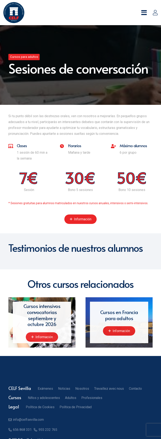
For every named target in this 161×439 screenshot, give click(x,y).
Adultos (70, 398)
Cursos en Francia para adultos (119, 315)
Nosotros (82, 389)
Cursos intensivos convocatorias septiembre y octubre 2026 (42, 315)
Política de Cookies (40, 407)
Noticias (64, 389)
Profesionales (91, 398)
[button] (144, 12)
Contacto (135, 389)
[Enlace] (155, 12)
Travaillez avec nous (109, 389)
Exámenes (45, 389)
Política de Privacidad (76, 407)
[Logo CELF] (13, 12)
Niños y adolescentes (44, 398)
